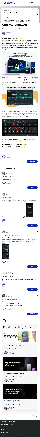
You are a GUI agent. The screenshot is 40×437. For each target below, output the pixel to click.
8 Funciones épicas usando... (16, 373)
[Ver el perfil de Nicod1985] (8, 193)
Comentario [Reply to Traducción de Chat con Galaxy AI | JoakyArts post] (32, 161)
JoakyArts (10, 352)
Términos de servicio (7, 424)
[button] (35, 33)
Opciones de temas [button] (35, 14)
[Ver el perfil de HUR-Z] (7, 172)
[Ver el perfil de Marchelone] (8, 272)
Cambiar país (4, 432)
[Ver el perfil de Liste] (7, 295)
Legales (3, 429)
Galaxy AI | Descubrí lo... (14, 401)
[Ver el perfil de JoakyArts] (8, 32)
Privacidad (4, 427)
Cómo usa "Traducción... (14, 345)
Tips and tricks (16, 36)
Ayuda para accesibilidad (8, 421)
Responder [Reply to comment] (32, 187)
